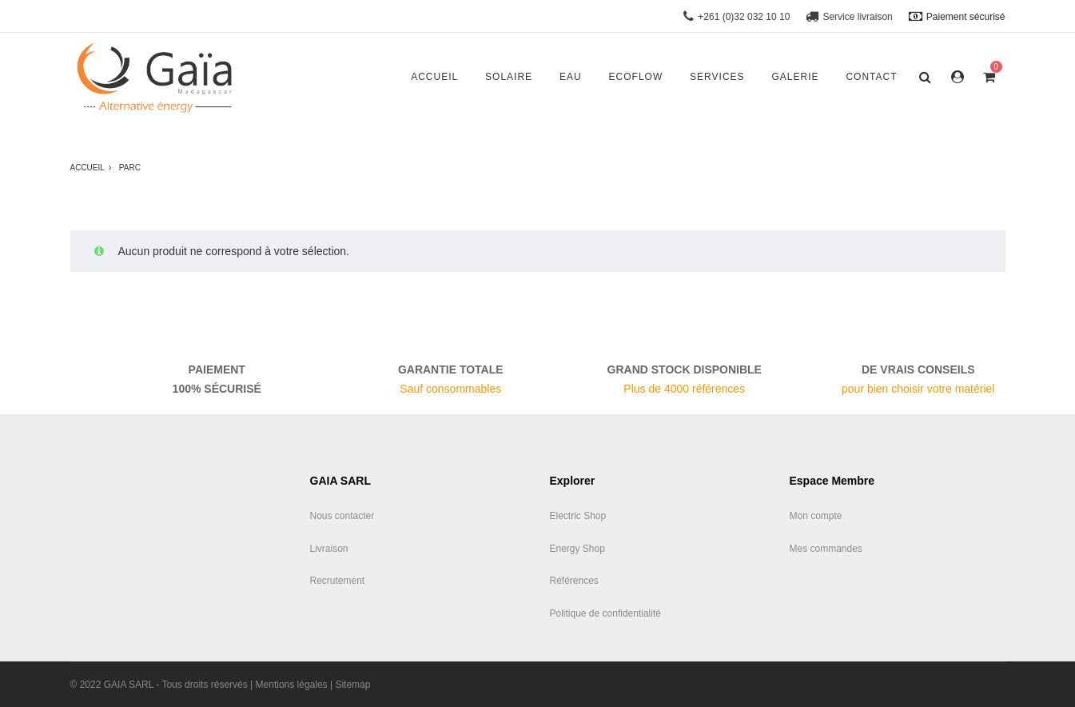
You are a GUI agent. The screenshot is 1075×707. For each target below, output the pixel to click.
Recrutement (337, 580)
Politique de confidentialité (605, 613)
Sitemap (352, 684)
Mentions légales (292, 684)
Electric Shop (578, 515)
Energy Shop (577, 548)
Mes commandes (826, 548)
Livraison (329, 548)
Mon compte (816, 515)
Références (574, 580)
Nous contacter (342, 515)
